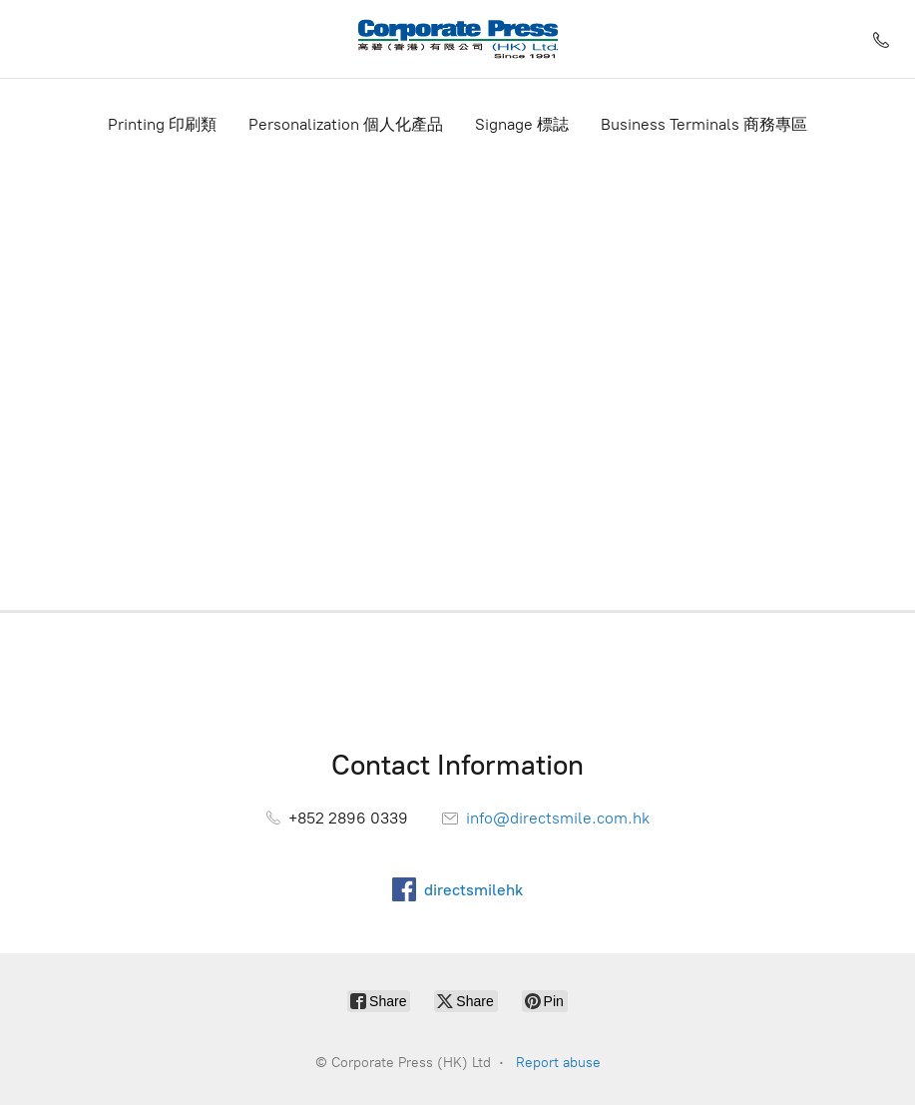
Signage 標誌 (522, 124)
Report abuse (558, 1062)
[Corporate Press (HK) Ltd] (458, 39)
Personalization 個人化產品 (345, 124)
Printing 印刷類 (162, 124)
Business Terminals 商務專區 (704, 124)
